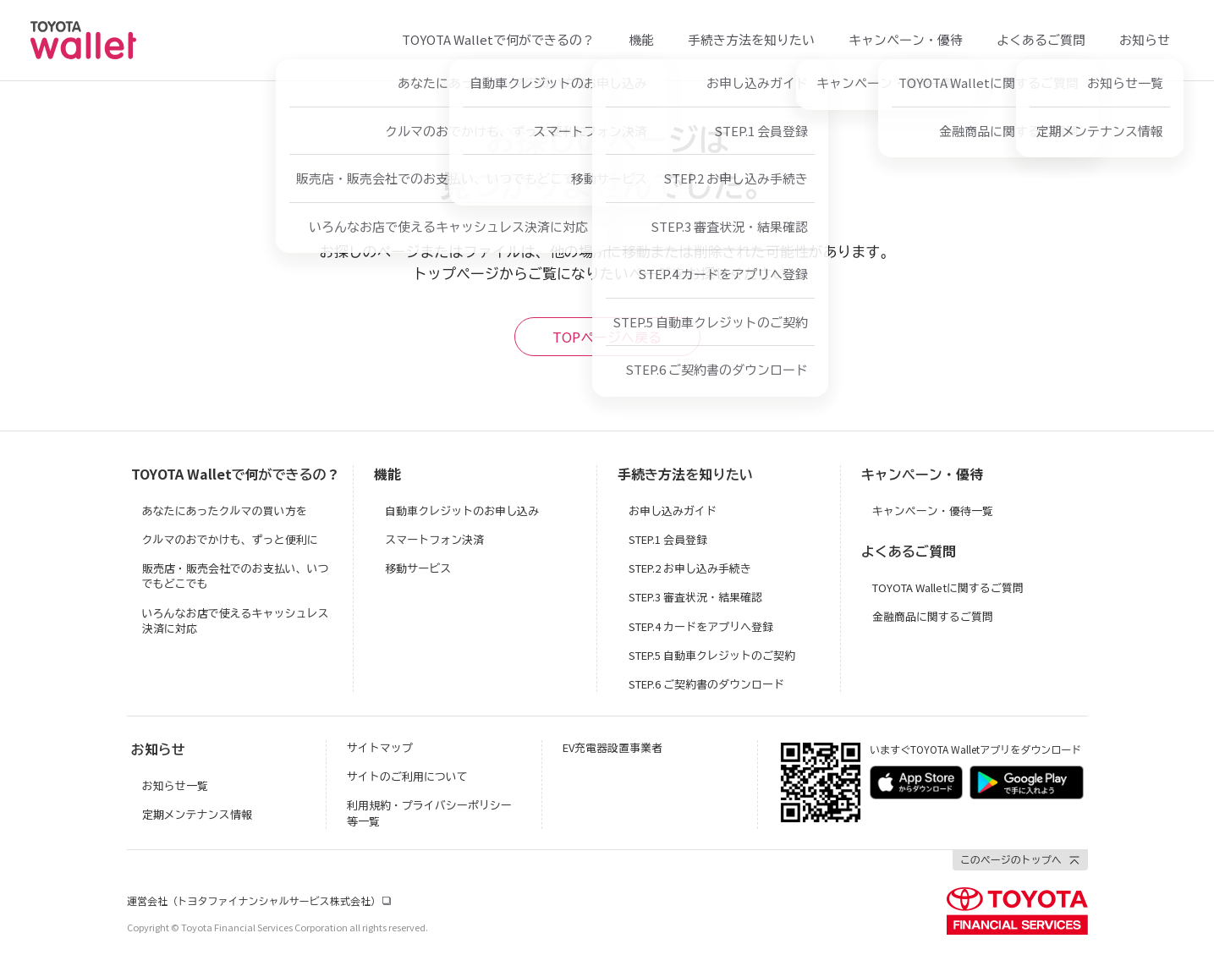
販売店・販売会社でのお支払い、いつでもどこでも (235, 575)
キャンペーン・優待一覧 (932, 510)
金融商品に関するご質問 (932, 616)
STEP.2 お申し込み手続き (690, 568)
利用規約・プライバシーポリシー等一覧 (429, 812)
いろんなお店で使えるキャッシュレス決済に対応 (235, 620)
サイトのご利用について (407, 776)
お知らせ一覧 (175, 785)
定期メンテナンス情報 (197, 814)
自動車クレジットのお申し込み (462, 510)
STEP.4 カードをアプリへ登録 (701, 626)
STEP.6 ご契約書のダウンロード (706, 684)
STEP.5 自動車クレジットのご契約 (712, 655)
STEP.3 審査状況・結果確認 (695, 597)
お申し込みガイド (673, 510)
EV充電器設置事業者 (612, 747)
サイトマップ (380, 747)
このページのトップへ (1011, 859)
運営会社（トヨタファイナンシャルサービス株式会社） (254, 900)
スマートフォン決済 (434, 539)
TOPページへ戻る (607, 337)
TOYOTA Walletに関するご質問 (948, 587)
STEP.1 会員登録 (668, 539)
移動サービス (418, 568)
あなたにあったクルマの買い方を (224, 510)
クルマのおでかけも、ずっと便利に (230, 539)
